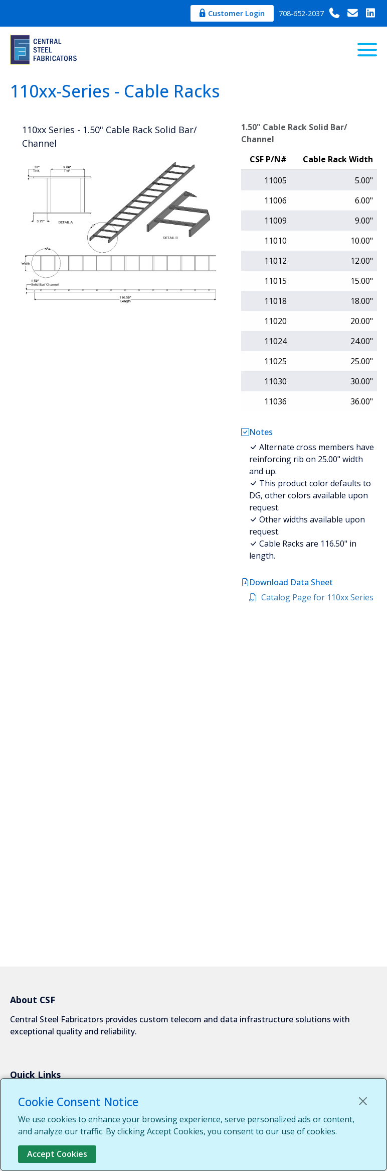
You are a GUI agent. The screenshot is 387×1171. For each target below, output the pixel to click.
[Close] (363, 1101)
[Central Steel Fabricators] (45, 50)
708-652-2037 (310, 13)
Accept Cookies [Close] (57, 1153)
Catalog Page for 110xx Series (311, 597)
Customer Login (232, 13)
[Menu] (367, 49)
